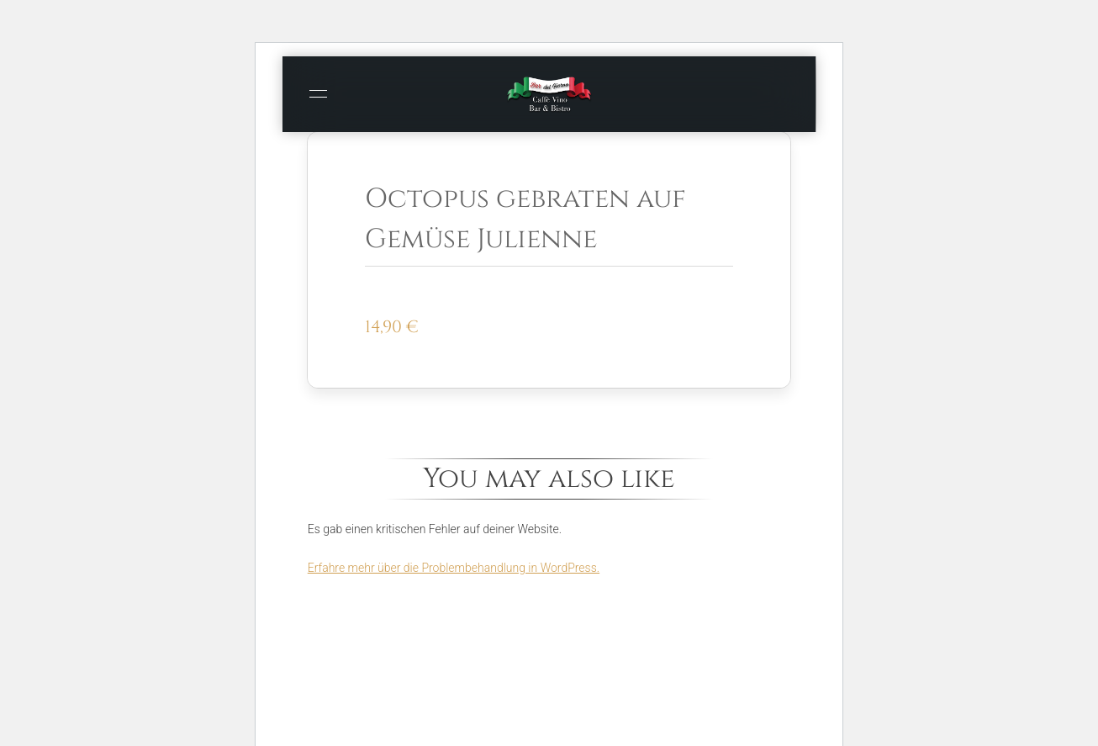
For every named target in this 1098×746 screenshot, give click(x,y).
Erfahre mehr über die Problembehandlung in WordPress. (453, 567)
